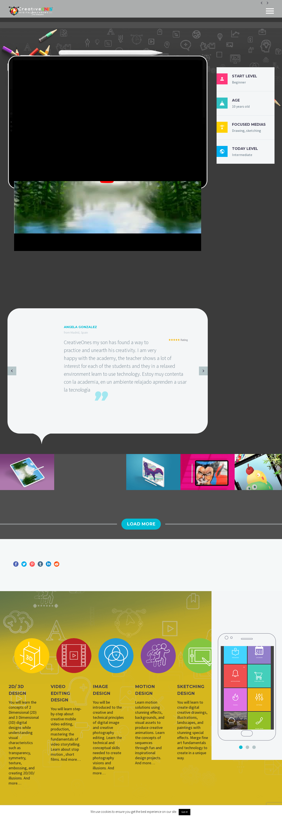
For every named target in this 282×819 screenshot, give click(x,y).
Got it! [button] (184, 812)
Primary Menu (270, 11)
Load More (141, 524)
